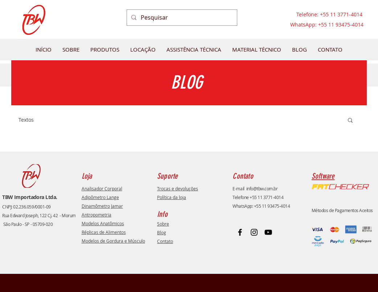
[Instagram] (254, 232)
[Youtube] (268, 232)
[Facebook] (240, 232)
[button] (350, 121)
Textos (26, 119)
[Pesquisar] (181, 17)
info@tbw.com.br (262, 188)
